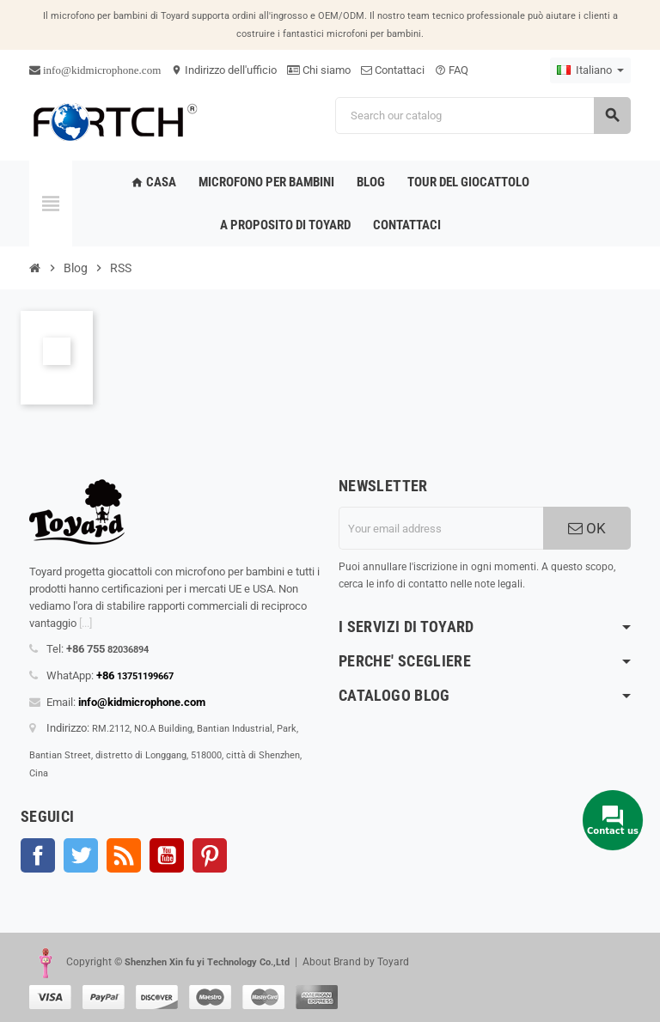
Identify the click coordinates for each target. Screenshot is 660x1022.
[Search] (482, 115)
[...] (85, 623)
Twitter (81, 855)
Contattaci (393, 70)
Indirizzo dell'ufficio (224, 70)
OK (587, 528)
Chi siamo (319, 70)
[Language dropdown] (590, 70)
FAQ (451, 70)
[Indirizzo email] (441, 528)
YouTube (167, 855)
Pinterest (209, 855)
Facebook (38, 855)
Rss (124, 855)
